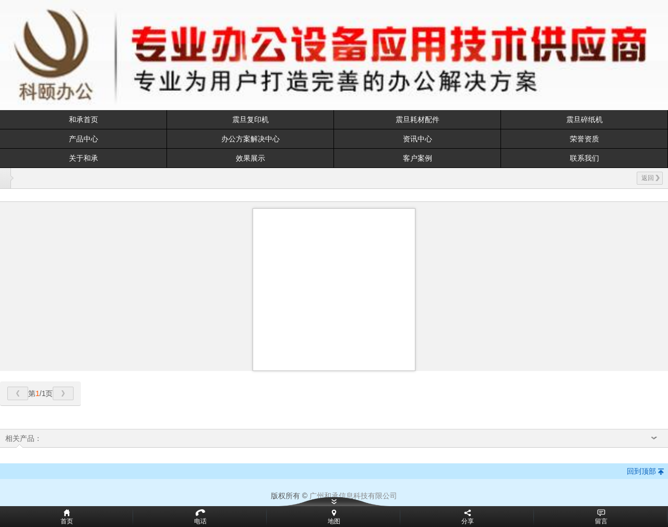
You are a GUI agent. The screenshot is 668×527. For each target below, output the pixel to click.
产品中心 (83, 139)
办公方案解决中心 (250, 139)
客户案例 (417, 158)
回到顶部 (641, 471)
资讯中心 (417, 139)
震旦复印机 (250, 119)
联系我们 (584, 158)
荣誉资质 (584, 139)
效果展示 (250, 158)
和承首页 (83, 119)
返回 (650, 178)
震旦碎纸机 (584, 119)
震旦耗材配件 (417, 119)
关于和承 (83, 158)
